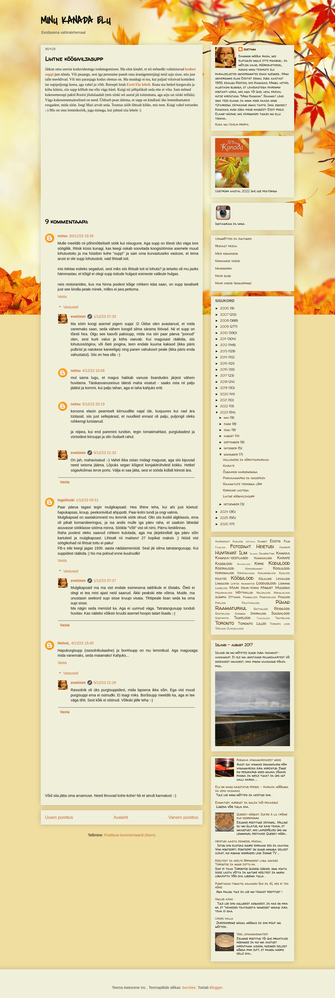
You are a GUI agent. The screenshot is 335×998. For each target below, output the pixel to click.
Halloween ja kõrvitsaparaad (246, 459)
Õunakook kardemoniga (240, 472)
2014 (224, 357)
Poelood (220, 603)
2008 (225, 320)
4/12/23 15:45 (82, 643)
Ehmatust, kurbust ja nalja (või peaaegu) (246, 802)
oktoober (231, 448)
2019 (224, 387)
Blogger (216, 987)
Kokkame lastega (236, 490)
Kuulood (284, 573)
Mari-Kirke (250, 588)
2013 (224, 351)
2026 (225, 524)
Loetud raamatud (243, 583)
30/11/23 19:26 (81, 236)
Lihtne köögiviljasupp (238, 496)
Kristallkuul (246, 573)
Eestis (275, 541)
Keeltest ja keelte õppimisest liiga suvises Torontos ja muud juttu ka (246, 862)
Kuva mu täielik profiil (232, 124)
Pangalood (250, 597)
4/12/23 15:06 (93, 370)
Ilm (243, 552)
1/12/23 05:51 (87, 500)
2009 (225, 326)
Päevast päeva (226, 246)
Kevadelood (243, 564)
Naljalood (263, 592)
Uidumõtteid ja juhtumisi (233, 238)
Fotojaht (240, 546)
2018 (224, 381)
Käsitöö (220, 578)
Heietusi (265, 546)
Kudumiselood (267, 573)
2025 (224, 517)
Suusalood (280, 613)
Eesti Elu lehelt (138, 85)
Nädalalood (282, 592)
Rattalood (261, 609)
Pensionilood (267, 597)
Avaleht (121, 817)
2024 (224, 511)
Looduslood (266, 583)
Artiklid (250, 541)
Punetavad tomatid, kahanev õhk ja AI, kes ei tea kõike (252, 885)
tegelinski (66, 500)
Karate (228, 465)
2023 (224, 412)
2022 (224, 406)
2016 (224, 369)
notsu (63, 236)
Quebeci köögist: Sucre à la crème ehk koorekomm (262, 816)
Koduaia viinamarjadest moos (259, 760)
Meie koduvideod (226, 253)
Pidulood (284, 597)
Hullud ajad (224, 899)
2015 (224, 363)
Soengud (240, 613)
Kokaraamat (254, 568)
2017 (224, 375)
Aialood (237, 541)
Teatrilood (282, 618)
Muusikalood (223, 592)
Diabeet (262, 541)
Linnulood (222, 583)
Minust (267, 587)
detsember (232, 504)
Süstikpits (221, 618)
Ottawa (234, 597)
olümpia (220, 597)
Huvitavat (226, 552)
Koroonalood (224, 573)
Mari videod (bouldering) (233, 283)
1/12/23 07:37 (105, 581)
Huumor (284, 547)
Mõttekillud (244, 592)
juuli (228, 430)
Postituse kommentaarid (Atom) (129, 835)
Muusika (282, 587)
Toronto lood (280, 624)
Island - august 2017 (234, 644)
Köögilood (242, 578)
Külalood (265, 578)
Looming (284, 583)
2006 (225, 308)
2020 (225, 394)
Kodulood (279, 563)
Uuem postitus (59, 817)
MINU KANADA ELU (75, 21)
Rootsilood (222, 613)
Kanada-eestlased (231, 557)
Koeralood (224, 568)
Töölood (220, 628)
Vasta (62, 296)
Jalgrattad (267, 553)
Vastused (70, 307)
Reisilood (282, 608)
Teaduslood (263, 618)
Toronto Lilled (252, 623)
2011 (223, 339)
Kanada (283, 553)
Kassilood (223, 563)
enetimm (78, 316)
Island (254, 553)
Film (287, 541)
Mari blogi (223, 276)
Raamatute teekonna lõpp (242, 484)
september (232, 442)
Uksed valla (224, 918)
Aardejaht (222, 541)
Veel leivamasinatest (252, 934)
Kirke (259, 563)
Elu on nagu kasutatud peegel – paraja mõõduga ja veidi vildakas (251, 789)
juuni (228, 424)
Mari (234, 587)
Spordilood (258, 613)
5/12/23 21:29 (105, 683)
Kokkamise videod (227, 261)
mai (227, 417)
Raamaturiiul (231, 608)
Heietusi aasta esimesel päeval (238, 841)
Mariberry (223, 268)
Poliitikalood (251, 603)
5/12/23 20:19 (93, 404)
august (229, 436)
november (231, 454)
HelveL (64, 643)
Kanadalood (263, 558)
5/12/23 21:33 (105, 453)
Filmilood (220, 547)
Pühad (283, 602)
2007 (225, 314)
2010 (224, 333)
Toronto (224, 623)
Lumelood (221, 588)
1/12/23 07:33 (105, 316)
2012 (224, 345)
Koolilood (281, 568)
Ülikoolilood (235, 628)
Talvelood (242, 617)
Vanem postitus (183, 817)
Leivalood (283, 578)
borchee (189, 987)
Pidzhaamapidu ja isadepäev (244, 478)
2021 (224, 400)
